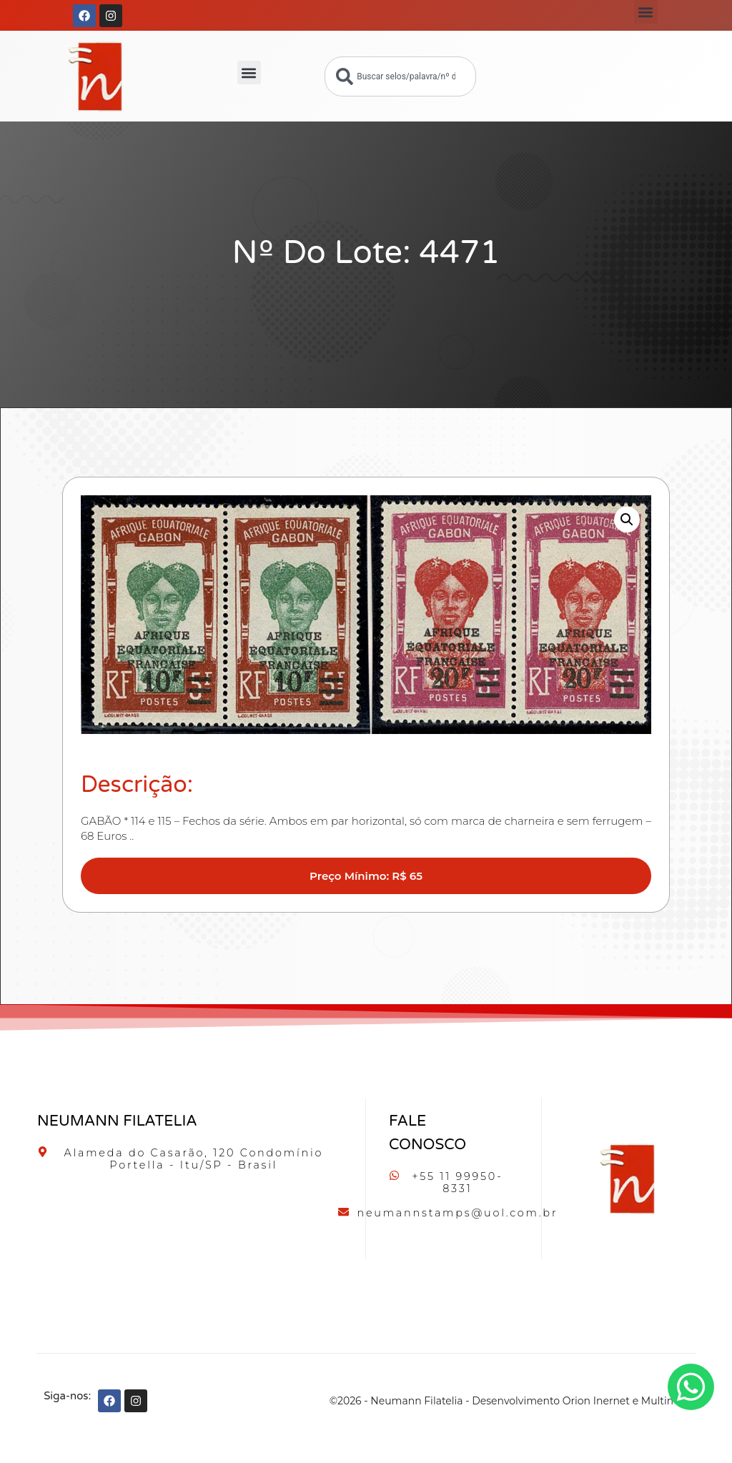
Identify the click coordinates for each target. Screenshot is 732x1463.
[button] (646, 12)
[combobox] (400, 76)
